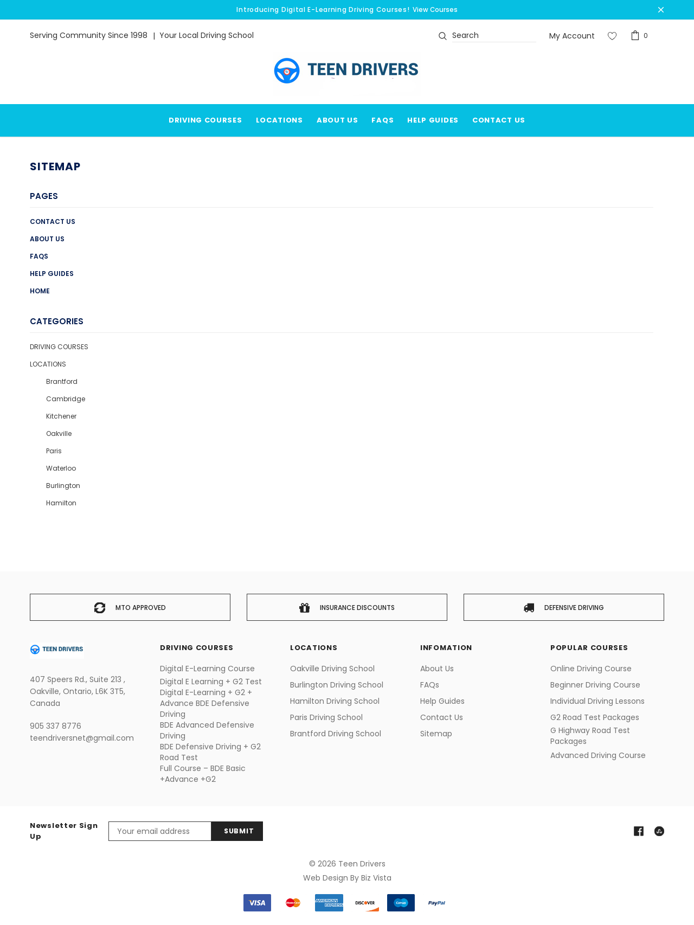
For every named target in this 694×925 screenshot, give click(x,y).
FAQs (39, 256)
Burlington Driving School (336, 684)
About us (47, 238)
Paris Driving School (326, 717)
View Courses (435, 9)
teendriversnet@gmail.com (82, 738)
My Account (572, 35)
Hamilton (61, 503)
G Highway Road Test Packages (590, 736)
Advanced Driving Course (598, 755)
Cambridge (65, 398)
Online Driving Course (591, 668)
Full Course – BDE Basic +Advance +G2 (203, 774)
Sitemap (436, 733)
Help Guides (52, 273)
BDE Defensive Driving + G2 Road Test (210, 752)
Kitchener (61, 416)
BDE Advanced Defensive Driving (207, 730)
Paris (54, 450)
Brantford (62, 381)
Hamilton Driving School (335, 701)
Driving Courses (59, 346)
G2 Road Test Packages (594, 717)
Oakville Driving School (332, 668)
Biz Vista (376, 877)
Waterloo (61, 468)
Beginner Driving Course (595, 684)
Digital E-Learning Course (207, 668)
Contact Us (52, 221)
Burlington (63, 485)
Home (40, 291)
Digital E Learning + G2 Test (211, 681)
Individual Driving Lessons (597, 701)
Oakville (59, 433)
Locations (279, 120)
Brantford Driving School (335, 733)
